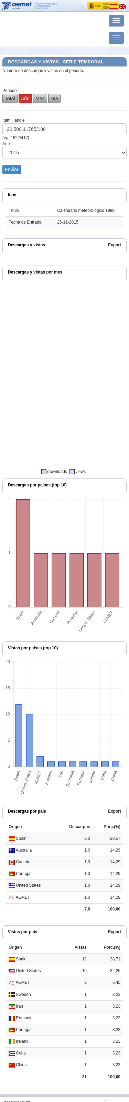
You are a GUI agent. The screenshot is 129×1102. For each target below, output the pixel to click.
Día (54, 98)
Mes (39, 98)
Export (114, 245)
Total (10, 98)
